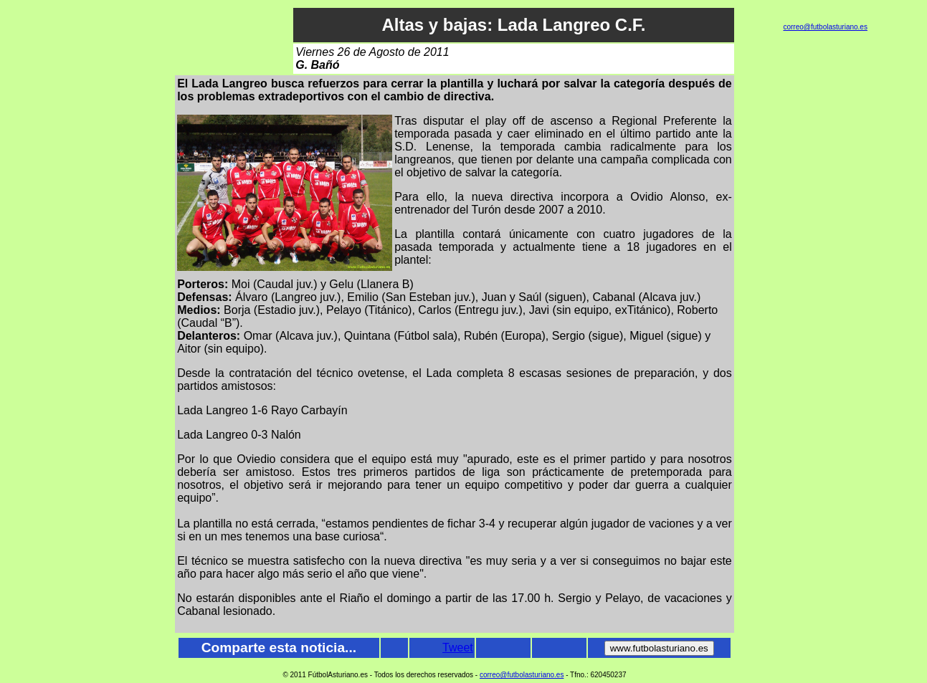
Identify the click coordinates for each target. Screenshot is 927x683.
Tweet (457, 647)
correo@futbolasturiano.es (825, 27)
